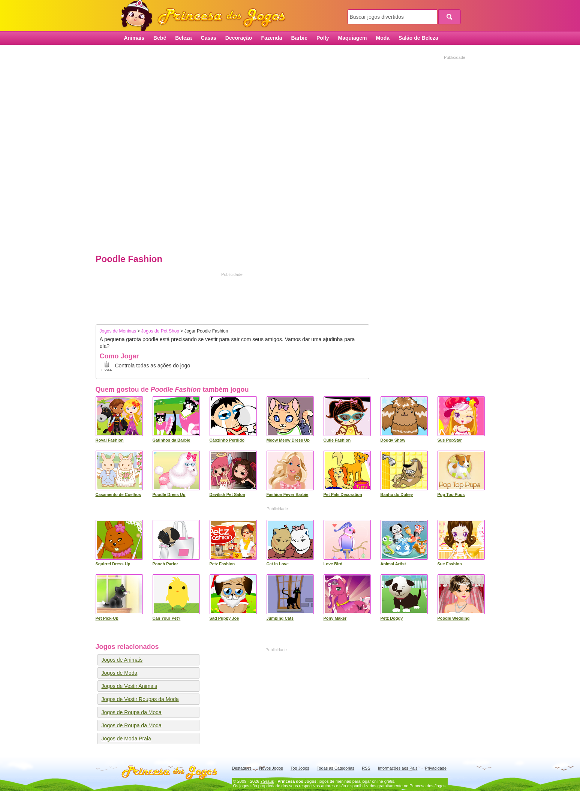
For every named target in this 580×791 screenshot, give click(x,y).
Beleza (183, 38)
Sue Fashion (450, 564)
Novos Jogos (271, 768)
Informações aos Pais (398, 768)
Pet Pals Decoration (343, 494)
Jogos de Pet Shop (160, 331)
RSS (366, 768)
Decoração (238, 38)
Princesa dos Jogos (206, 16)
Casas (208, 38)
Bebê (159, 38)
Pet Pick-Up (107, 618)
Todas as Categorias (335, 768)
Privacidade (436, 768)
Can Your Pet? (167, 618)
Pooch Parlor (165, 564)
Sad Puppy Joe (224, 618)
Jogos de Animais (122, 660)
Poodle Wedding (454, 618)
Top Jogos (300, 768)
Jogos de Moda (120, 673)
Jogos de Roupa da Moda (132, 712)
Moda (383, 38)
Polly (322, 38)
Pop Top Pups (451, 494)
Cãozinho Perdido (227, 440)
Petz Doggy (392, 618)
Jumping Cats (280, 618)
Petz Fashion (222, 564)
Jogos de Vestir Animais (129, 686)
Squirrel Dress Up (113, 564)
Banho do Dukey (397, 494)
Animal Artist (393, 564)
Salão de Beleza (418, 38)
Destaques (242, 768)
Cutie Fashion (337, 440)
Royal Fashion (110, 440)
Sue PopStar (450, 440)
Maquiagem (352, 38)
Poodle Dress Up (169, 494)
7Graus (267, 781)
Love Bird (333, 564)
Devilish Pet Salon (227, 494)
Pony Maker (335, 618)
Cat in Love (278, 564)
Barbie (299, 38)
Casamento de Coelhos (118, 494)
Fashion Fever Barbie (288, 494)
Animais (134, 38)
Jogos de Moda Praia (126, 739)
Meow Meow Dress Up (288, 440)
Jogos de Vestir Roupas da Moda (140, 699)
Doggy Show (393, 440)
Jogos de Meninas (118, 331)
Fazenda (271, 38)
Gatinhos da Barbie (171, 440)
